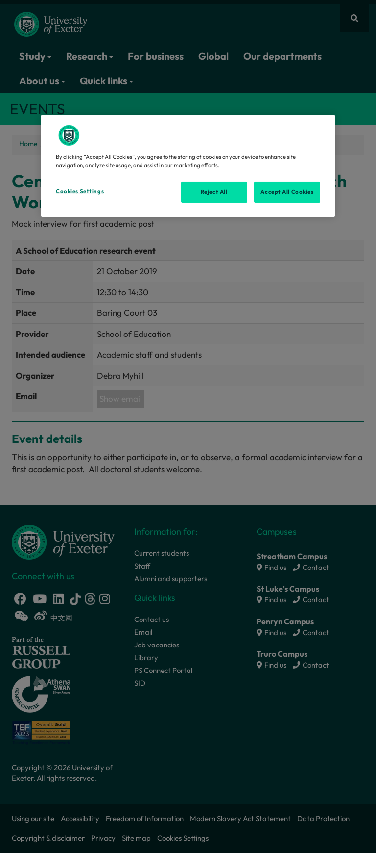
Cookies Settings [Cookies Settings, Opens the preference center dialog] (80, 191)
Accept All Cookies (286, 191)
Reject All (214, 191)
